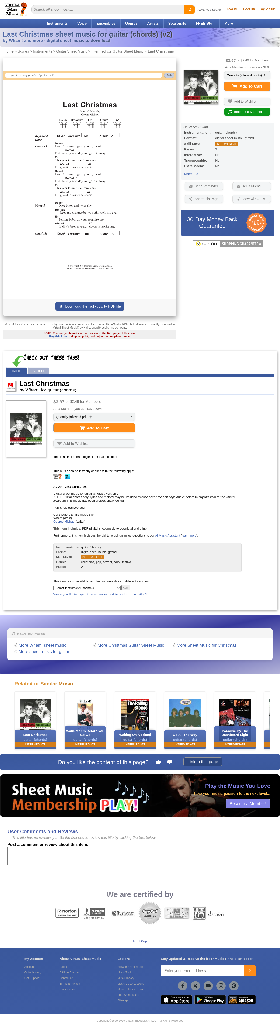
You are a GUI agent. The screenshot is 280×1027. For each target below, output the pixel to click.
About (63, 967)
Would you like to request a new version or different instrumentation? (100, 594)
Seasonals (177, 23)
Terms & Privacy (70, 983)
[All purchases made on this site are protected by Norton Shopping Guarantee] (228, 246)
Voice (82, 23)
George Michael (64, 521)
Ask (169, 75)
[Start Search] (189, 9)
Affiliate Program (70, 972)
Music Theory (126, 978)
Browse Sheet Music (130, 967)
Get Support (32, 978)
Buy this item (58, 336)
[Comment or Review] (54, 856)
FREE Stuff (205, 23)
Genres (131, 23)
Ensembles (105, 23)
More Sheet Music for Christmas (207, 645)
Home (9, 51)
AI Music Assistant (167, 535)
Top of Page (139, 941)
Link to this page (202, 761)
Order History (32, 972)
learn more (189, 535)
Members (262, 60)
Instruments (57, 23)
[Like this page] (158, 762)
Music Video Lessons (131, 983)
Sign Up (248, 9)
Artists (153, 23)
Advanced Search (210, 9)
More (228, 23)
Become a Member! (248, 803)
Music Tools (125, 972)
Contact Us (66, 978)
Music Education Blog (131, 989)
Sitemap (123, 1000)
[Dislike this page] (169, 762)
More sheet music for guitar (44, 651)
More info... (192, 174)
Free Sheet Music (128, 994)
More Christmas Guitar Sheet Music (131, 645)
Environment (67, 989)
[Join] (250, 970)
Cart (267, 9)
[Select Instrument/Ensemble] (87, 588)
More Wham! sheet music (42, 645)
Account (29, 967)
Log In (232, 9)
